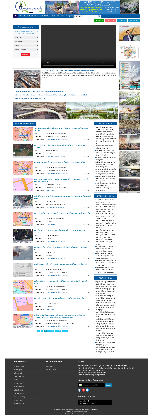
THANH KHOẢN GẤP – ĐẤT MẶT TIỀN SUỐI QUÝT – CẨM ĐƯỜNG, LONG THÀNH (106, 202)
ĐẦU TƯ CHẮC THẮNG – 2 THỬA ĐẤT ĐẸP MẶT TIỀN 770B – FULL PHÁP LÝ (105, 256)
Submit (108, 385)
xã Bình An (18, 380)
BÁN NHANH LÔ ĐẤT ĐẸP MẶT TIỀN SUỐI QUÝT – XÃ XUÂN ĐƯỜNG (105, 216)
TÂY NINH (40, 16)
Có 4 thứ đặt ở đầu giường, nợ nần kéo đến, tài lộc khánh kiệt (106, 314)
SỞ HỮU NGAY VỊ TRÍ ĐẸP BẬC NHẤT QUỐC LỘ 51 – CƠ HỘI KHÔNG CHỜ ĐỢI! (105, 232)
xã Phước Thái (19, 403)
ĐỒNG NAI (22, 16)
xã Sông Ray (18, 370)
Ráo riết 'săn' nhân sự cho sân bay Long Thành (30, 98)
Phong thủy (69, 16)
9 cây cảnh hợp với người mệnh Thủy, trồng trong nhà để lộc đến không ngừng (105, 298)
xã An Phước (18, 400)
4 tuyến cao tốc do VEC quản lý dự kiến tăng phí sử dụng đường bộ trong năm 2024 (106, 171)
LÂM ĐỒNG (47, 16)
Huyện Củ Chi (51, 370)
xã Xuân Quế (18, 390)
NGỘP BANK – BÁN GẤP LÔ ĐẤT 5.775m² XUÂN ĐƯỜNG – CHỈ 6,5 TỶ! (106, 263)
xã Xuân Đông (19, 393)
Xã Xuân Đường (19, 397)
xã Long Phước (19, 376)
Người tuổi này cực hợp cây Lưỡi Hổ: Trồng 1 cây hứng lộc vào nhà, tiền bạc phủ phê (106, 284)
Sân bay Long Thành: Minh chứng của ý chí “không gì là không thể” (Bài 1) (105, 153)
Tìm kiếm (25, 55)
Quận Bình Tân (51, 366)
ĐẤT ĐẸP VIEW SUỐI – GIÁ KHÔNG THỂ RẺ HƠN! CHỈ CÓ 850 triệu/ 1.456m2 (105, 209)
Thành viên (99, 20)
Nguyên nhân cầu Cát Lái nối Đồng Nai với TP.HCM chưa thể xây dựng (105, 178)
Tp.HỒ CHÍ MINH (31, 16)
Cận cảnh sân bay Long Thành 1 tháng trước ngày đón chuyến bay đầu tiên (39, 91)
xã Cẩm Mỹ (18, 373)
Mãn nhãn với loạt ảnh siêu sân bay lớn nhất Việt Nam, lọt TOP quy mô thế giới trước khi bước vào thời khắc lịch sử (52, 95)
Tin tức (62, 16)
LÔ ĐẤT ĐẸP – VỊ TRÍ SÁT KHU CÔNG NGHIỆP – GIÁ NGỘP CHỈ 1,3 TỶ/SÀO (105, 249)
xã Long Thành (19, 386)
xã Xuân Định (18, 383)
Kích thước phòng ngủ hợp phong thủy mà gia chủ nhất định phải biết (105, 291)
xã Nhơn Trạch (19, 366)
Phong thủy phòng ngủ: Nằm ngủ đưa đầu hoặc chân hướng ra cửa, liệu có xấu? (105, 349)
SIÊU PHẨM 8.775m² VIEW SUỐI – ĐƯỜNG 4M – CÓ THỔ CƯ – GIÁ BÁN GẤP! (105, 270)
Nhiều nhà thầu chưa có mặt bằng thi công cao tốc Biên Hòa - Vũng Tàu (105, 164)
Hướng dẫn (55, 16)
